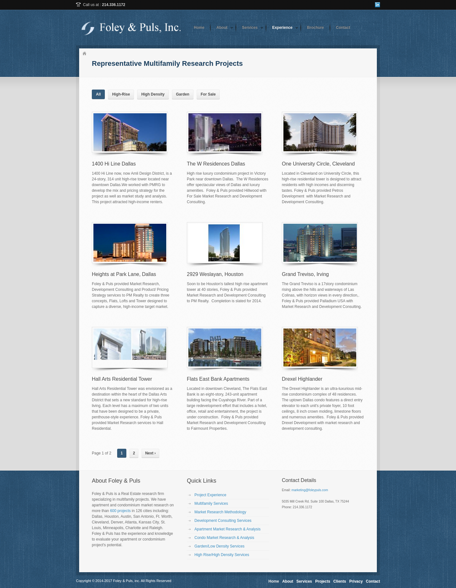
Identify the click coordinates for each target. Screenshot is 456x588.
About (221, 27)
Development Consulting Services (222, 520)
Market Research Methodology (220, 512)
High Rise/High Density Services (221, 555)
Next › (150, 453)
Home (199, 27)
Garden (182, 94)
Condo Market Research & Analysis (224, 537)
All (98, 94)
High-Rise (121, 94)
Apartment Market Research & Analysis (227, 529)
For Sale (208, 94)
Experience (282, 27)
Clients (339, 581)
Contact (343, 27)
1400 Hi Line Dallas (114, 163)
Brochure (315, 27)
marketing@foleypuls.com (310, 490)
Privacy (356, 581)
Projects (322, 581)
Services (249, 27)
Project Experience (210, 495)
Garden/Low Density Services (219, 546)
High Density (152, 94)
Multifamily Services (211, 503)
